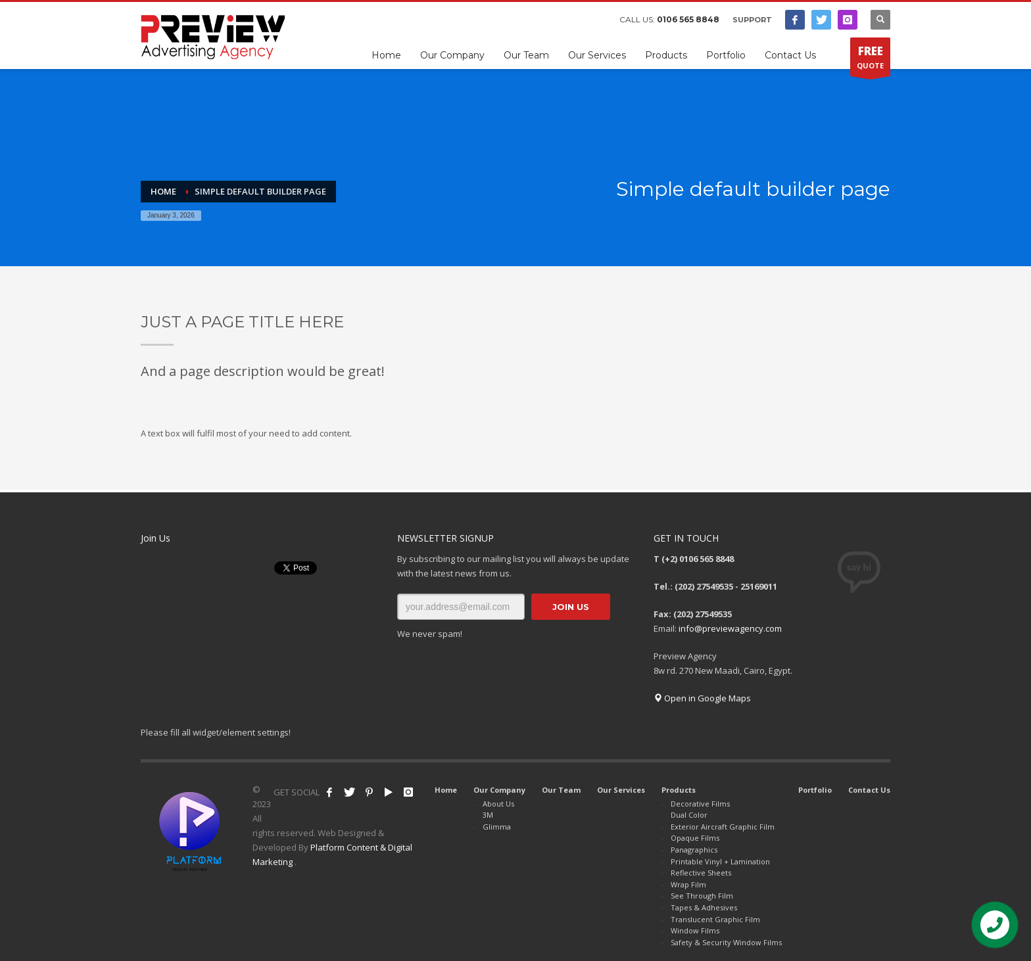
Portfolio (815, 790)
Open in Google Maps (702, 698)
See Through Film (702, 896)
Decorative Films (700, 804)
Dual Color (689, 815)
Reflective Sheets (701, 873)
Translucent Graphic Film (715, 919)
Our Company (499, 790)
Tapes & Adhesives (704, 907)
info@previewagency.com (730, 628)
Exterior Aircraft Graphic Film (723, 827)
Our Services (621, 790)
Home (446, 790)
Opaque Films (695, 838)
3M (488, 815)
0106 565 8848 (688, 19)
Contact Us (869, 790)
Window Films (695, 930)
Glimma (497, 827)
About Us (498, 804)
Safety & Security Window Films (726, 942)
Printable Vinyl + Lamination (720, 861)
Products (678, 790)
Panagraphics (694, 850)
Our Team (561, 790)
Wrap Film (688, 884)
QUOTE (870, 59)
